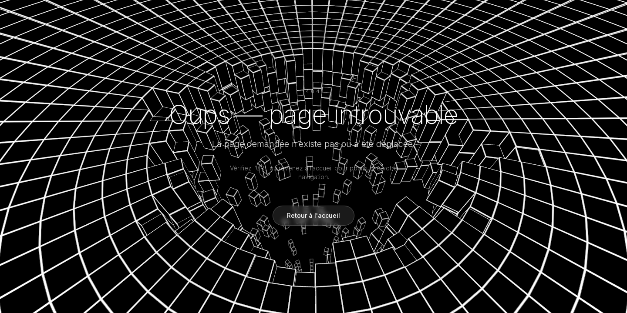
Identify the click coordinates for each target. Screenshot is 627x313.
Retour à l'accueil (313, 215)
